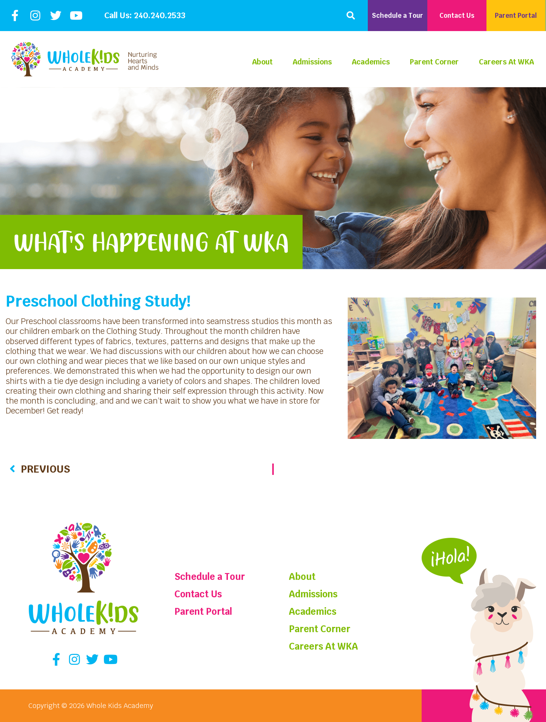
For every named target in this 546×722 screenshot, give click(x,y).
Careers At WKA (506, 62)
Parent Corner (434, 62)
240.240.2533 (159, 15)
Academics (371, 62)
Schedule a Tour (209, 577)
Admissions (312, 62)
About (262, 62)
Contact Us (198, 594)
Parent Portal (203, 611)
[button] (350, 15)
